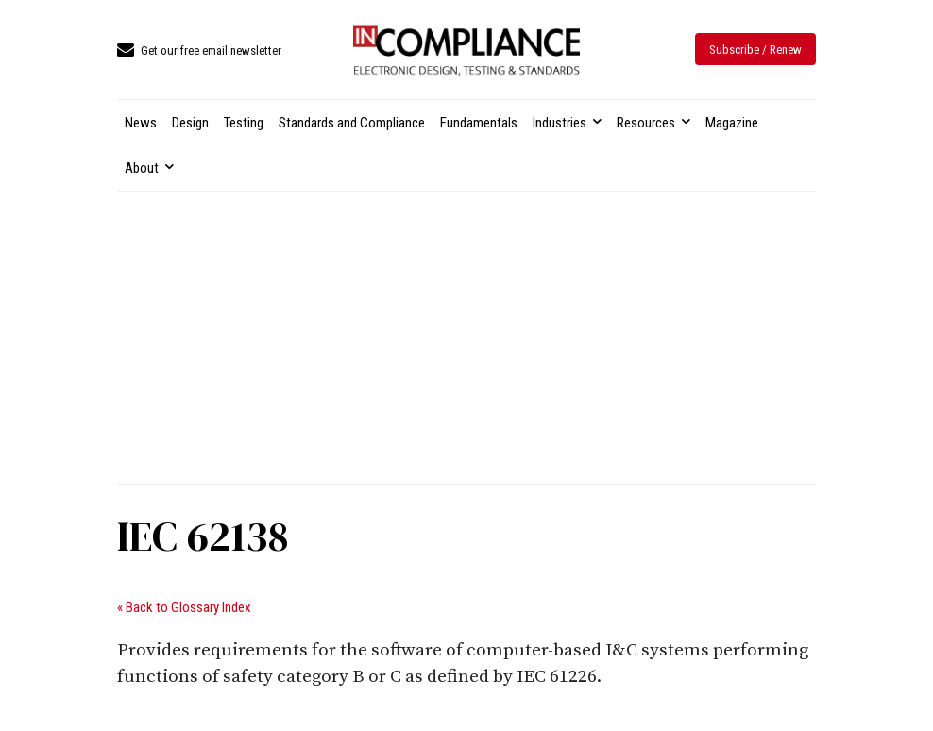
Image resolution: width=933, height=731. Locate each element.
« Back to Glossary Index (184, 607)
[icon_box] (199, 51)
